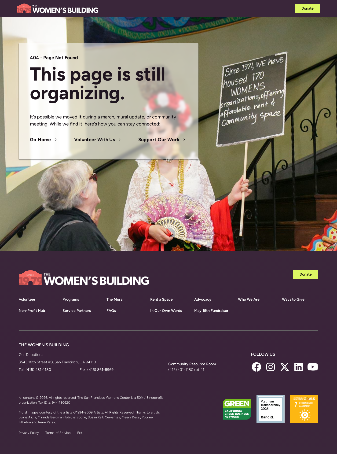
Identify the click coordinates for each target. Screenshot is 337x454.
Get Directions (31, 354)
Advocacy (202, 299)
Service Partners (76, 310)
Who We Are (249, 299)
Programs (70, 299)
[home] (58, 8)
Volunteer (27, 299)
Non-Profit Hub (32, 310)
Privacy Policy (29, 433)
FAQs (111, 310)
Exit (79, 433)
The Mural (114, 299)
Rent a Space (161, 299)
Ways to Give (293, 299)
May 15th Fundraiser (211, 310)
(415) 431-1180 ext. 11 (186, 369)
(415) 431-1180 (38, 369)
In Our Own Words (166, 310)
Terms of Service (58, 433)
